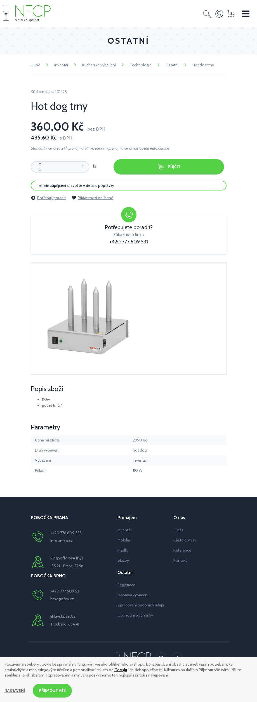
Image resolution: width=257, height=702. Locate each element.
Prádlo (122, 550)
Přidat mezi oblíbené (92, 197)
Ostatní (172, 65)
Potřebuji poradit (48, 197)
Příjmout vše (52, 690)
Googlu (120, 669)
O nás (178, 530)
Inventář (61, 65)
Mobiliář (124, 540)
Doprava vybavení (132, 595)
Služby (123, 560)
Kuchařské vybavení (99, 65)
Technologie (141, 65)
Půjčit (168, 167)
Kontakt (180, 560)
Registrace (126, 584)
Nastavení (14, 690)
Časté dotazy (184, 540)
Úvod (35, 65)
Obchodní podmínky (135, 615)
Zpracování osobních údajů (140, 605)
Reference (182, 550)
